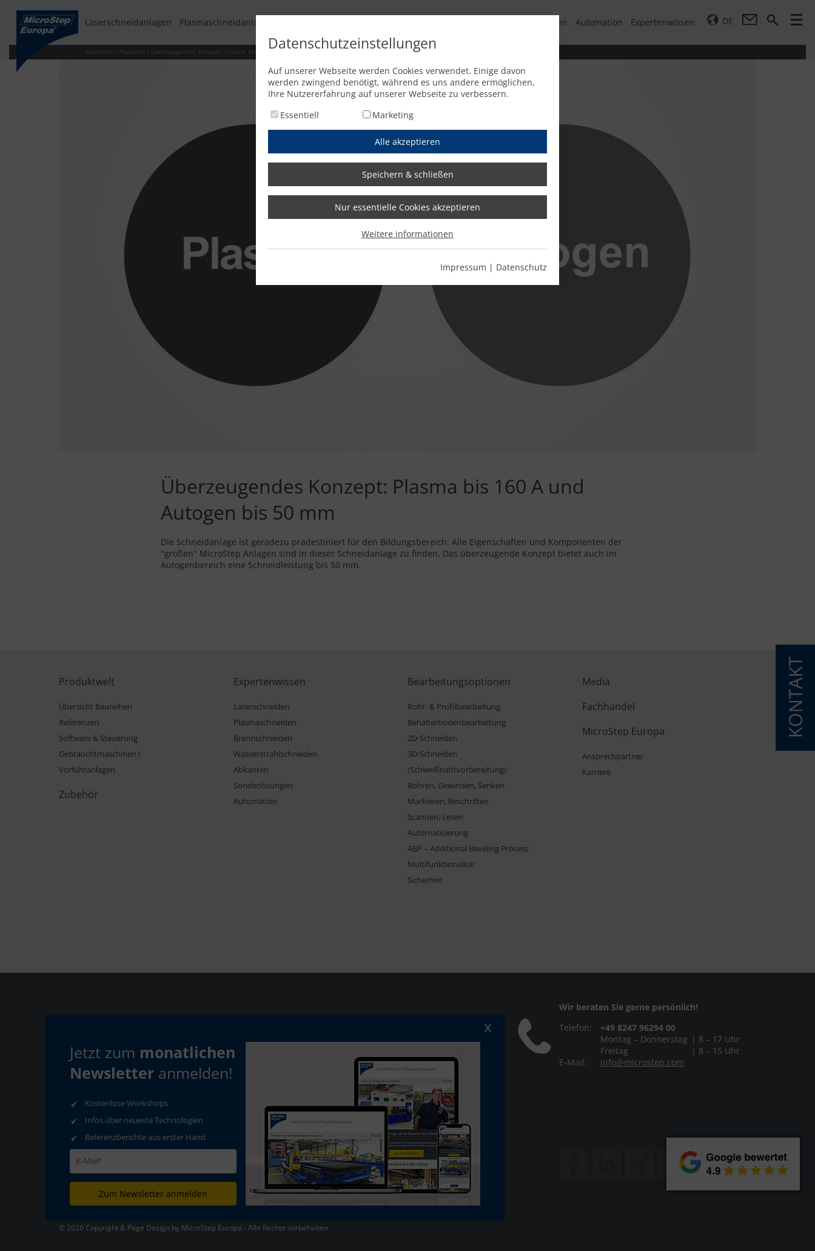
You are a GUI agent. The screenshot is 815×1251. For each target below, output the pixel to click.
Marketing (393, 115)
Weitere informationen (407, 234)
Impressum (463, 267)
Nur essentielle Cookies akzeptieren (407, 207)
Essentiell (299, 115)
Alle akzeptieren (407, 141)
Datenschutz (521, 267)
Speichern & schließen (408, 174)
